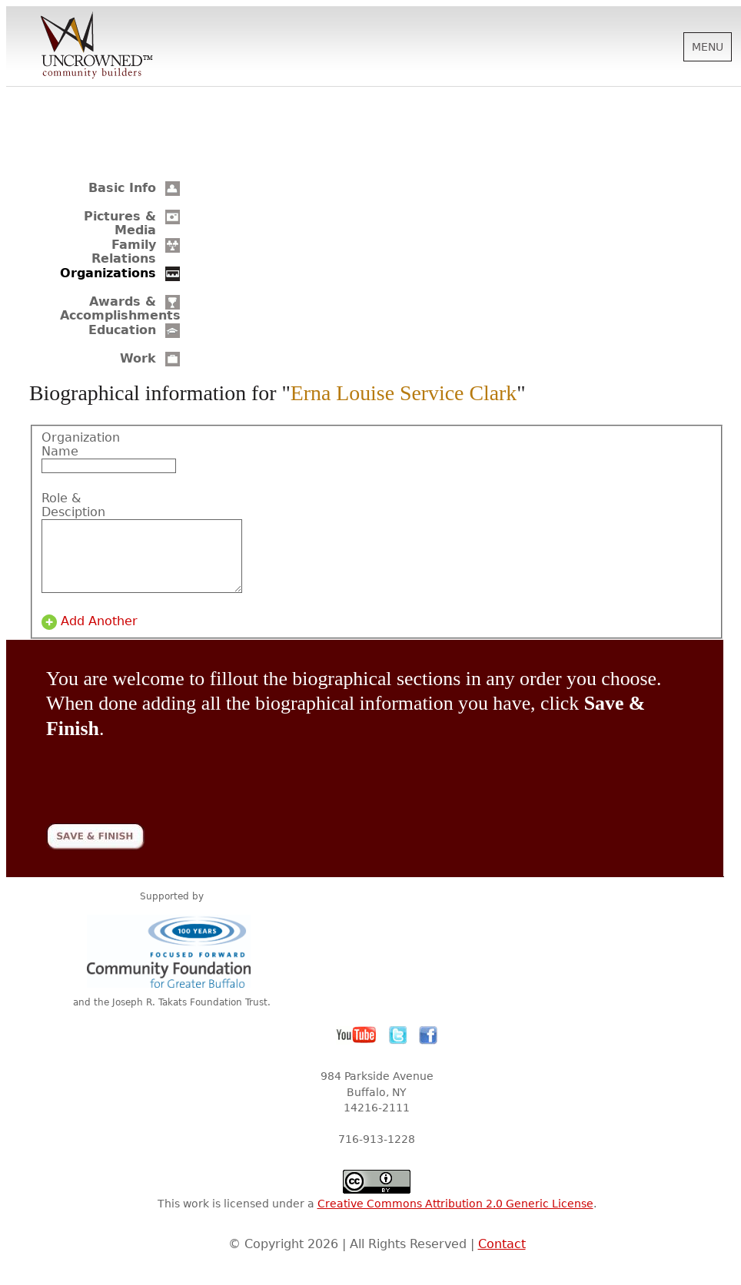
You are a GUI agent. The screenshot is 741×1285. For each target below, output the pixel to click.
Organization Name (81, 445)
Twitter (398, 1049)
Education (122, 330)
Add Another (99, 635)
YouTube (356, 1049)
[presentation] (163, 785)
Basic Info (122, 187)
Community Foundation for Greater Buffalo (171, 965)
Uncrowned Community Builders (97, 46)
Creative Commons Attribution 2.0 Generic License (455, 1217)
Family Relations (123, 251)
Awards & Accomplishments (120, 308)
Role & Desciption (73, 505)
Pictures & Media (120, 223)
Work (138, 358)
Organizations (108, 273)
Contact (502, 1257)
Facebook (428, 1049)
